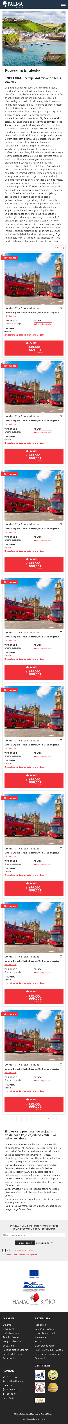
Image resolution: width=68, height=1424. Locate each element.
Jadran (38, 1341)
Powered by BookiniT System (42, 1414)
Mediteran (40, 1324)
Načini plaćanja (11, 1333)
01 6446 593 (10, 1377)
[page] (53, 1118)
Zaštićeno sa (8, 1255)
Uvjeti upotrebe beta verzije (34, 1419)
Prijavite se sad (25, 1243)
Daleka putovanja (44, 1329)
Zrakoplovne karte (44, 1345)
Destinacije (41, 1358)
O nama (7, 1324)
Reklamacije (9, 1358)
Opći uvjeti (9, 1329)
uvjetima (33, 1255)
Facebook (9, 1393)
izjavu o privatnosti (25, 1250)
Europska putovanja (45, 1333)
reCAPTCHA (19, 1255)
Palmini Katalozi (11, 1337)
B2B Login (8, 1398)
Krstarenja (40, 1337)
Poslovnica (10, 1389)
